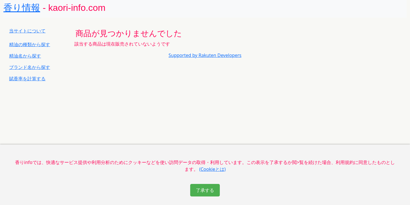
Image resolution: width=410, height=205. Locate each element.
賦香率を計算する (27, 78)
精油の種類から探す (29, 44)
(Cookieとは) (212, 169)
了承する (205, 190)
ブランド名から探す (29, 67)
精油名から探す (25, 56)
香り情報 (21, 8)
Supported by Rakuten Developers (205, 55)
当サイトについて (27, 31)
